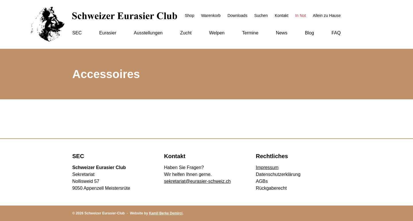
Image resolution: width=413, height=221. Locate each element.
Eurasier (107, 32)
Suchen (261, 15)
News (281, 32)
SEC (77, 32)
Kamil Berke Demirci (165, 213)
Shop (189, 15)
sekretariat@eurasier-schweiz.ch (197, 181)
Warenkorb (211, 15)
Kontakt (281, 15)
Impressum (267, 167)
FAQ (336, 32)
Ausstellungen (148, 32)
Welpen (217, 32)
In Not (300, 15)
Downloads (237, 15)
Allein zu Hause (327, 15)
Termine (250, 32)
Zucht (186, 32)
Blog (309, 32)
